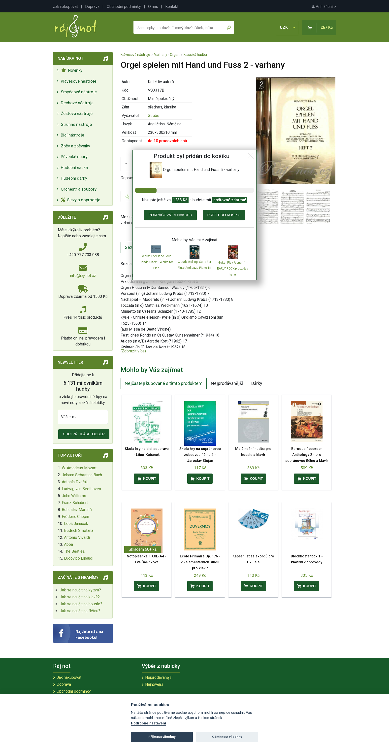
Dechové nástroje (77, 102)
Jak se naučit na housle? (81, 604)
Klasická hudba (195, 55)
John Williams (74, 495)
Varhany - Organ (167, 55)
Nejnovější (154, 684)
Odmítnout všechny (227, 737)
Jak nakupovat (65, 6)
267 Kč (327, 27)
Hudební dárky (74, 178)
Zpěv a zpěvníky (75, 145)
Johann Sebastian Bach (82, 475)
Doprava (92, 6)
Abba (68, 544)
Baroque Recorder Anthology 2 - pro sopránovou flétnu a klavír (306, 455)
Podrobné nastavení (148, 723)
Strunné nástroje (76, 124)
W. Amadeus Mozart (79, 468)
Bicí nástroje (72, 135)
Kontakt (171, 6)
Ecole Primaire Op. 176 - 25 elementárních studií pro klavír (200, 562)
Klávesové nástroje (78, 81)
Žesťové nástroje (77, 113)
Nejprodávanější (227, 383)
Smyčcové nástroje (79, 91)
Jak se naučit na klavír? (80, 597)
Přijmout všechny (162, 737)
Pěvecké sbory (74, 156)
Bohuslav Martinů (77, 509)
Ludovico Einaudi (78, 558)
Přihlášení (324, 6)
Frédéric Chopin (75, 516)
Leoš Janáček (76, 523)
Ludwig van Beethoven (81, 488)
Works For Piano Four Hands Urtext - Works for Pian (156, 262)
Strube (153, 115)
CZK (287, 27)
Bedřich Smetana (78, 530)
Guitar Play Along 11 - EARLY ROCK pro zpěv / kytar (232, 268)
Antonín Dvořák (75, 481)
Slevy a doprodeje (80, 199)
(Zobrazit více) (133, 351)
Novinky (71, 70)
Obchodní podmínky (124, 6)
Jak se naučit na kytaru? (80, 590)
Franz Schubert (75, 502)
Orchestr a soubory (79, 189)
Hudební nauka (74, 167)
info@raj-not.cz (83, 275)
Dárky (256, 383)
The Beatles (74, 551)
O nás (153, 6)
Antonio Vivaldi (77, 537)
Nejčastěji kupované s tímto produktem (163, 383)
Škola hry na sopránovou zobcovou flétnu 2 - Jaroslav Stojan (200, 455)
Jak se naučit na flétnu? (80, 611)
